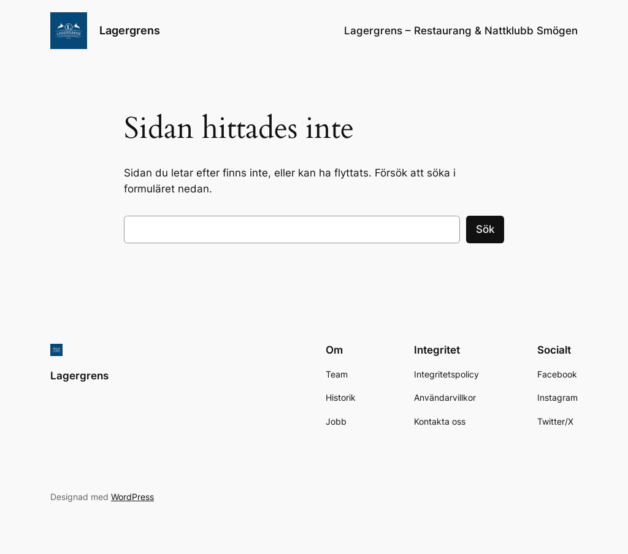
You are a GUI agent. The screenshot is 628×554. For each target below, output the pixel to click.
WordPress (132, 496)
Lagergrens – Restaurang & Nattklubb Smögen (461, 31)
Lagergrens (129, 30)
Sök (485, 229)
